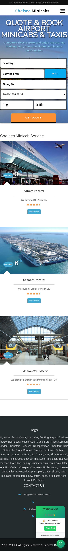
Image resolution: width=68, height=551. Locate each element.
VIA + (55, 73)
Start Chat (50, 528)
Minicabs (32, 10)
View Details (34, 212)
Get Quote (33, 117)
